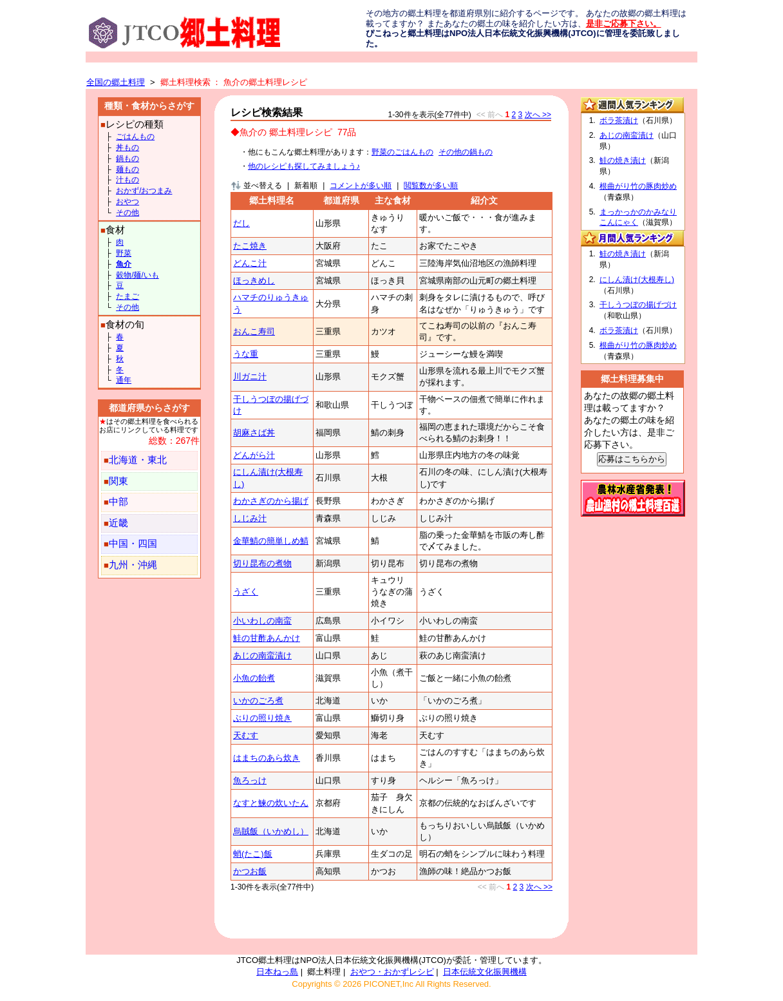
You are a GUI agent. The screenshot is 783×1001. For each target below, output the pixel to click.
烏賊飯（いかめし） (270, 831)
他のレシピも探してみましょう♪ (304, 166)
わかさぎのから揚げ (270, 501)
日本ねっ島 (277, 972)
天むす (245, 735)
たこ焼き (250, 246)
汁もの (127, 179)
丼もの (127, 147)
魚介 (123, 264)
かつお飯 (250, 871)
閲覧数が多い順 (431, 185)
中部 (118, 502)
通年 (123, 380)
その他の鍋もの (466, 152)
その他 (127, 212)
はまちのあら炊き (266, 758)
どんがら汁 (254, 455)
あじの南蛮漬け (262, 655)
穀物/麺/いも (137, 275)
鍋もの (127, 158)
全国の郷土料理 (115, 82)
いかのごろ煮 (258, 700)
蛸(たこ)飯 (252, 854)
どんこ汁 (250, 263)
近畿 (118, 523)
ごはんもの (135, 136)
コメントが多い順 (361, 185)
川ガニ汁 (250, 376)
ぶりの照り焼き (262, 718)
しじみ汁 (250, 518)
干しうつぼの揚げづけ (638, 304)
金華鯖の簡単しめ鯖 (270, 541)
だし (241, 223)
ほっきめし (254, 280)
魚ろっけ (250, 780)
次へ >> (538, 114)
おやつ (127, 201)
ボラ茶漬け (618, 120)
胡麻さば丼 (254, 432)
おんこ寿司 (254, 331)
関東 (118, 481)
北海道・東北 (138, 460)
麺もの (127, 169)
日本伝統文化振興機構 (485, 972)
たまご (127, 296)
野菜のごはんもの (402, 152)
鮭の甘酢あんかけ (266, 638)
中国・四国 (133, 544)
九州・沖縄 (133, 565)
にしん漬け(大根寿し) (636, 279)
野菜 (123, 253)
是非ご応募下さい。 (623, 23)
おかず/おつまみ (144, 190)
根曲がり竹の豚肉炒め (638, 186)
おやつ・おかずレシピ (392, 972)
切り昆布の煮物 (262, 563)
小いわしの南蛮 (262, 620)
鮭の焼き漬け (622, 160)
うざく (245, 591)
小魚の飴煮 (254, 678)
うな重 (245, 354)
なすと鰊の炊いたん (270, 803)
